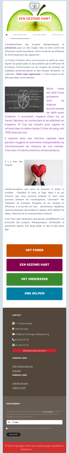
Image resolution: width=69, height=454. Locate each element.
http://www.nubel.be (22, 366)
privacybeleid (48, 411)
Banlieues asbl (41, 449)
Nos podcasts (57, 35)
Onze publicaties (39, 35)
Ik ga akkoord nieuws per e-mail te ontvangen (29, 428)
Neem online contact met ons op (34, 350)
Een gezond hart (20, 35)
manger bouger (20, 383)
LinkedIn (16, 370)
